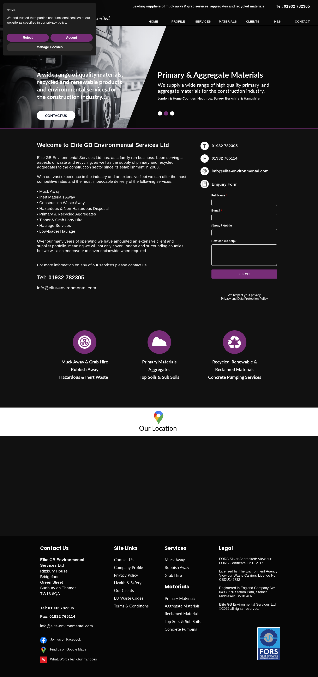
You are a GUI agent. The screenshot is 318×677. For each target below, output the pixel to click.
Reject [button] (28, 656)
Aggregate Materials (182, 606)
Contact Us (123, 559)
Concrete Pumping (181, 629)
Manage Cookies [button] (50, 665)
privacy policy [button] (56, 640)
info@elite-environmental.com (240, 171)
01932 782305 (61, 608)
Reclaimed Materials (182, 613)
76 (64, 616)
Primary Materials (180, 598)
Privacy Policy (126, 575)
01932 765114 (225, 158)
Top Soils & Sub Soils (182, 621)
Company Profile (128, 567)
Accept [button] (71, 656)
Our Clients (124, 590)
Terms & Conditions (131, 606)
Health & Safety (128, 583)
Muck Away (175, 560)
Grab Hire (173, 575)
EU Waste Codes (128, 598)
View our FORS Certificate (245, 561)
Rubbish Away (177, 567)
